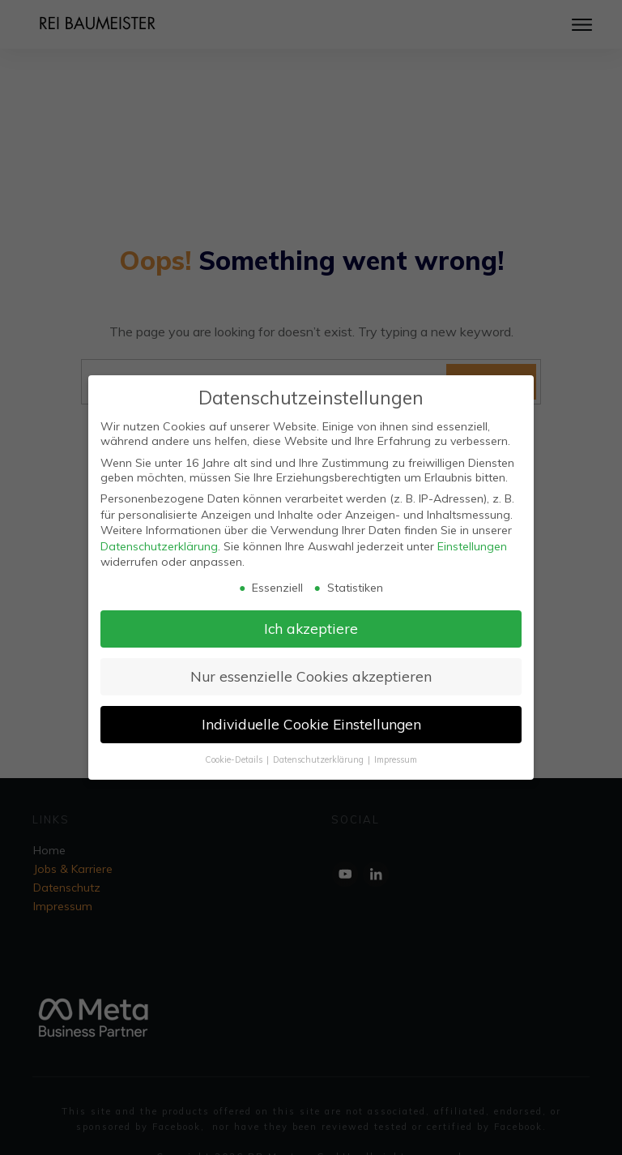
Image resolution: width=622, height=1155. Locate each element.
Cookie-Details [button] (235, 759)
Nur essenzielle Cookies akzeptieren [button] (311, 676)
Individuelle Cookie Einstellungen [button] (311, 724)
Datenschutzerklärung (159, 546)
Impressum (395, 759)
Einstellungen (472, 546)
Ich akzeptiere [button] (311, 628)
